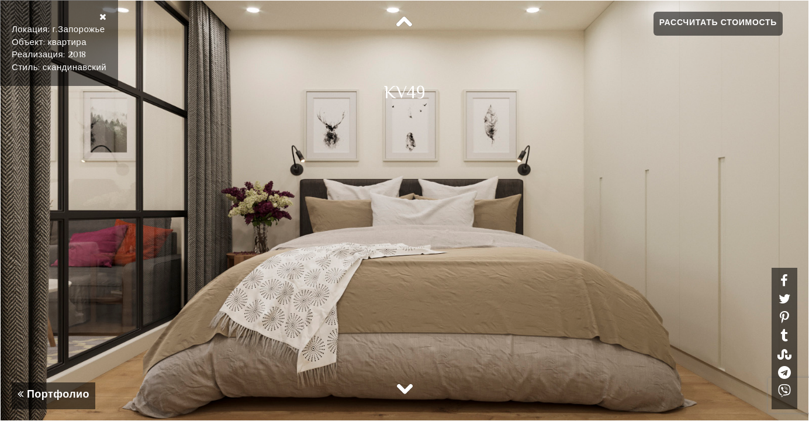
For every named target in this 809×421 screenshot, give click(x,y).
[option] (404, 210)
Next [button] (404, 388)
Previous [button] (404, 22)
